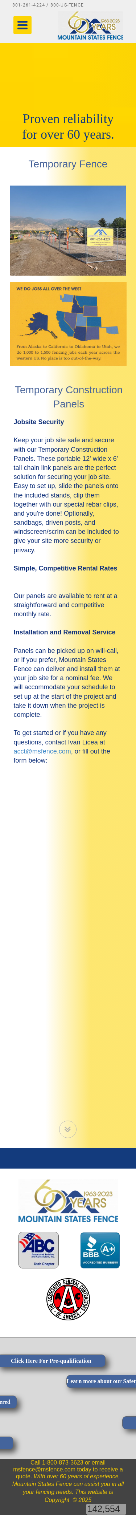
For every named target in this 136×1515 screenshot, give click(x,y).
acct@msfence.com (42, 751)
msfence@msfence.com (44, 1469)
